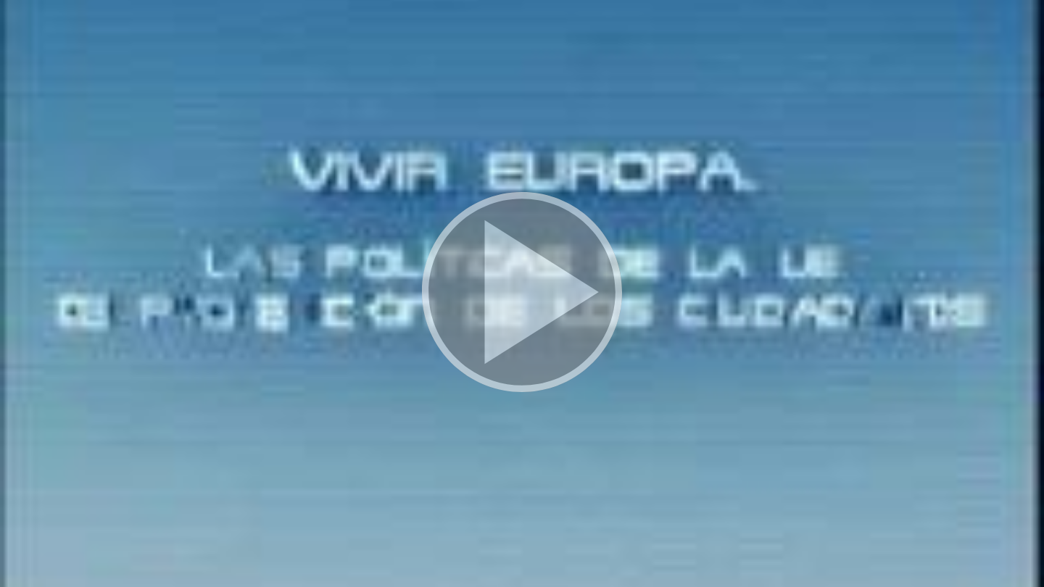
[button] (522, 293)
